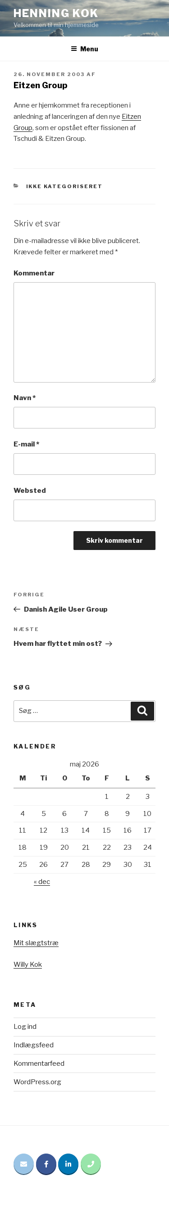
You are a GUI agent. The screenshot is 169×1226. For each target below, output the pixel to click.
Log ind (25, 1027)
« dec (42, 882)
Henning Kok (56, 13)
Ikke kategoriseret (64, 186)
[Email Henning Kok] (24, 1164)
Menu (84, 49)
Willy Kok (28, 964)
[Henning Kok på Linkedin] (68, 1164)
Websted (30, 491)
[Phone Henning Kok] (91, 1164)
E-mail (26, 444)
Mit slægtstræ (36, 943)
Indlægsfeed (34, 1045)
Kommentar (34, 273)
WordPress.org (37, 1082)
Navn (25, 398)
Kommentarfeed (39, 1063)
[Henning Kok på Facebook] (46, 1164)
